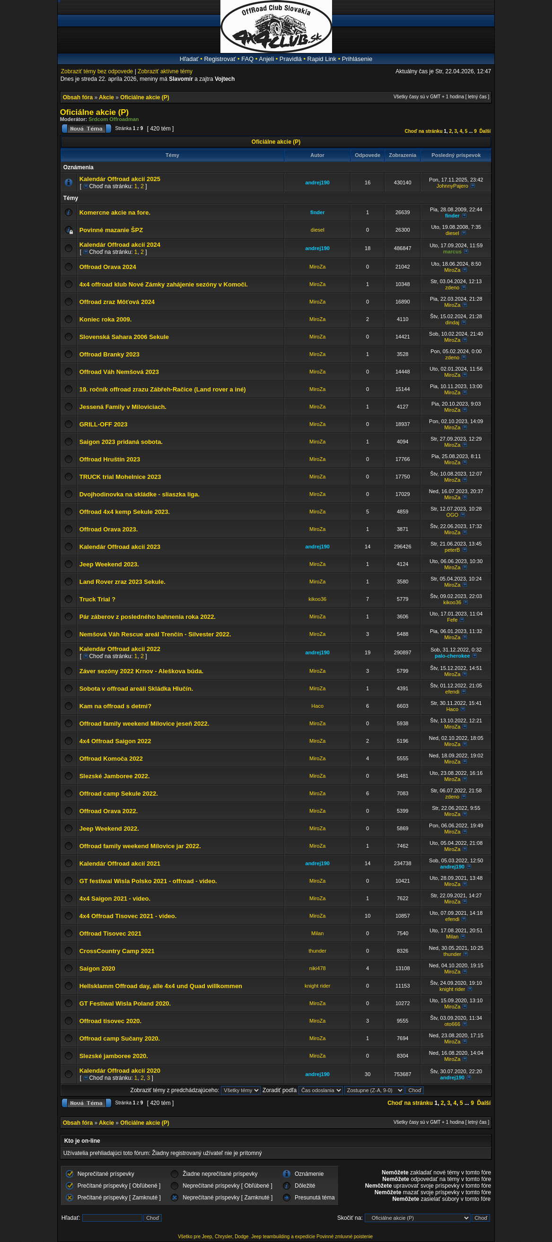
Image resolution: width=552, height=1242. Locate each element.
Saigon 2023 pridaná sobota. (121, 441)
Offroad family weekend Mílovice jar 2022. (140, 846)
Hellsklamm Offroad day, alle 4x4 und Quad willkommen (160, 986)
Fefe (452, 620)
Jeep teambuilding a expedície (283, 1236)
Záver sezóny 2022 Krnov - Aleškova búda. (141, 671)
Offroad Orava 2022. (108, 811)
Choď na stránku (424, 131)
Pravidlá (291, 58)
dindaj (452, 322)
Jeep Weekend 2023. (109, 564)
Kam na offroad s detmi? (115, 706)
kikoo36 (317, 599)
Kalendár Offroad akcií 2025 (119, 178)
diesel (317, 230)
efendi (452, 692)
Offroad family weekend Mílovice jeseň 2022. (144, 723)
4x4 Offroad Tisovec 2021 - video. (128, 916)
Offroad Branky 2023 (109, 354)
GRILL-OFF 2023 (103, 424)
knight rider (317, 986)
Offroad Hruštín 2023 (109, 459)
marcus (452, 251)
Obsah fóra (78, 97)
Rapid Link (321, 58)
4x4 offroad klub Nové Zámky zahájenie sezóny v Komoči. (163, 284)
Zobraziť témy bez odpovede (97, 71)
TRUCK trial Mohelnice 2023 (120, 476)
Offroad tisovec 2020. (110, 1021)
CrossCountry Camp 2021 (117, 951)
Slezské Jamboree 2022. (114, 776)
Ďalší (485, 131)
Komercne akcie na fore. (114, 212)
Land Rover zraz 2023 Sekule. (122, 581)
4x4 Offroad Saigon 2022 (115, 741)
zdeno (452, 287)
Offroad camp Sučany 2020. (119, 1038)
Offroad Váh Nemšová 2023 (119, 371)
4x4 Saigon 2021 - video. (114, 898)
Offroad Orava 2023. (108, 529)
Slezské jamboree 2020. (113, 1056)
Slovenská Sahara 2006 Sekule (124, 336)
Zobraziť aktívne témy (165, 71)
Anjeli (266, 58)
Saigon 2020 (97, 968)
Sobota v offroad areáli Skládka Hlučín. (136, 688)
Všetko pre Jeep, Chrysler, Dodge (214, 1236)
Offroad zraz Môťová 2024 (117, 301)
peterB (452, 550)
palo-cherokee (452, 656)
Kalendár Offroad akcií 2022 (119, 648)
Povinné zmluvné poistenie (344, 1236)
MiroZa (317, 266)
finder (317, 212)
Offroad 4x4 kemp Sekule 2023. (124, 511)
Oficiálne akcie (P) (144, 97)
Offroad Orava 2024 (107, 266)
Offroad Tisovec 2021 (110, 933)
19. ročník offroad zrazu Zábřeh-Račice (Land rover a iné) (162, 389)
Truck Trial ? (97, 599)
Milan (317, 933)
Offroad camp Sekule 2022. (118, 793)
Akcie (106, 97)
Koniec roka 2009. (105, 319)
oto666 (452, 1024)
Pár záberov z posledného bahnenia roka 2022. (147, 616)
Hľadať (189, 58)
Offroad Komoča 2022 (111, 758)
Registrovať (220, 58)
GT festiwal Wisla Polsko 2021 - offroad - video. (148, 881)
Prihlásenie (357, 58)
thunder (317, 951)
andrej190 (318, 182)
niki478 (317, 968)
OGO (452, 515)
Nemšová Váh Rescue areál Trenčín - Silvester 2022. (155, 634)
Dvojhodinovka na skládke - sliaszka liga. (139, 494)
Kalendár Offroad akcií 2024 (119, 244)
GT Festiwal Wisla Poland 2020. (125, 1003)
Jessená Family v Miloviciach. (122, 406)
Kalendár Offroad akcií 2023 (119, 546)
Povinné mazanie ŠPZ (111, 230)
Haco (317, 706)
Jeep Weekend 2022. (109, 828)
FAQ (247, 58)
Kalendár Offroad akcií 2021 (119, 863)
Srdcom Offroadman (113, 119)
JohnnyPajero (452, 186)
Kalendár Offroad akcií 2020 (119, 1070)
